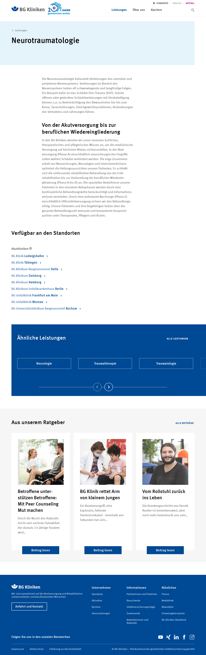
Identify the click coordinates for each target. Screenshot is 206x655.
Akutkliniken (21, 248)
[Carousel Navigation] (103, 383)
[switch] (193, 10)
